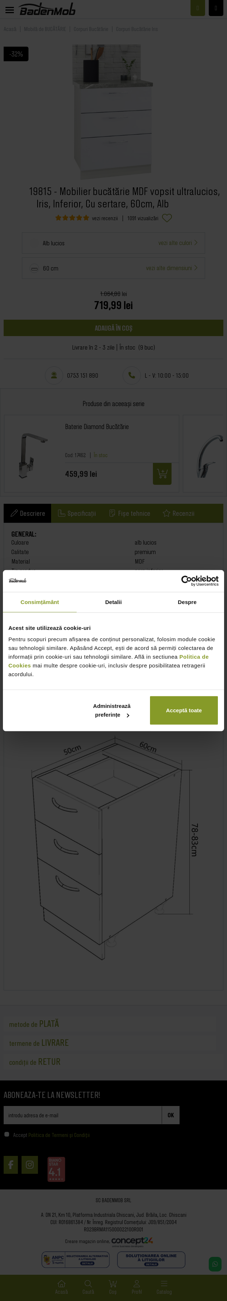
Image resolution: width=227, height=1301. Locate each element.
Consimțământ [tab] (39, 602)
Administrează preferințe (112, 710)
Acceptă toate (184, 710)
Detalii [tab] (113, 602)
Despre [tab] (187, 602)
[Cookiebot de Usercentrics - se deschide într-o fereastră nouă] (187, 580)
